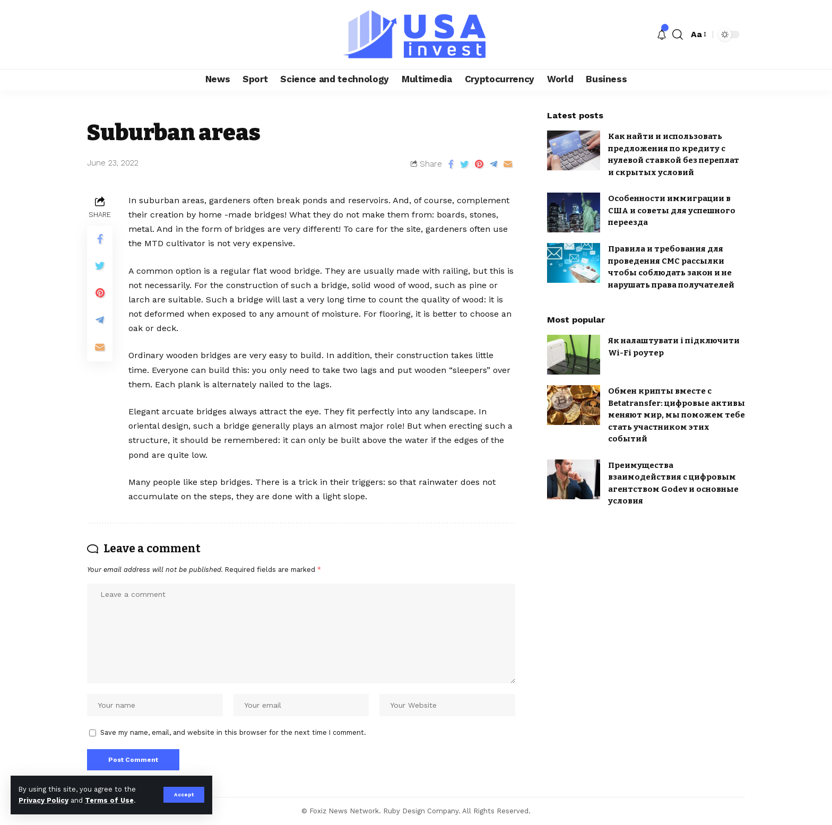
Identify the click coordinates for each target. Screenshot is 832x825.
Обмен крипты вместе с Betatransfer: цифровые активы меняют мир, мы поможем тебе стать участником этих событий (676, 415)
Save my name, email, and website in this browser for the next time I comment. (233, 732)
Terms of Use (109, 800)
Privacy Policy (43, 800)
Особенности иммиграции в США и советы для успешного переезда (671, 210)
